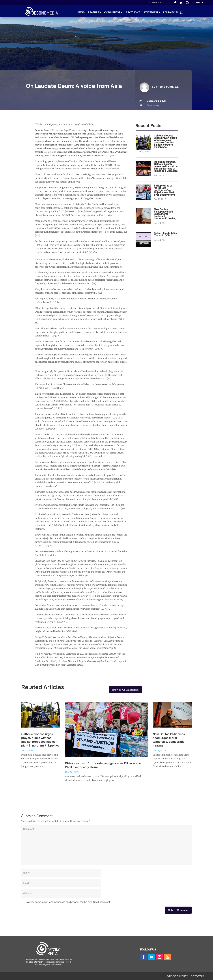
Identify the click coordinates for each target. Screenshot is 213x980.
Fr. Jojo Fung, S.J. (167, 86)
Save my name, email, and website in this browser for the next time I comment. (67, 902)
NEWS (81, 12)
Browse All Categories (125, 689)
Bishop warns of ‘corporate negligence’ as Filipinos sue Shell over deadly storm (164, 190)
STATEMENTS (151, 12)
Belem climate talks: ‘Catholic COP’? (165, 234)
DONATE (199, 2)
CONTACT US (197, 976)
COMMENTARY (113, 12)
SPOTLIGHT (133, 12)
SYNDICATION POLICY (177, 976)
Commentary (153, 105)
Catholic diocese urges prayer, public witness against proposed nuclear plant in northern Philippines (165, 141)
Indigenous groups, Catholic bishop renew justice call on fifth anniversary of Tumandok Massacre (166, 166)
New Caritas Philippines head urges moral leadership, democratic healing (165, 214)
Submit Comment (178, 910)
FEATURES (94, 12)
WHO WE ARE (155, 3)
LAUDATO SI (170, 12)
